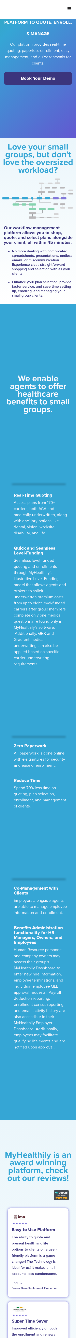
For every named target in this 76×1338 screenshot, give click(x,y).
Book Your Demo (38, 78)
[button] (69, 8)
